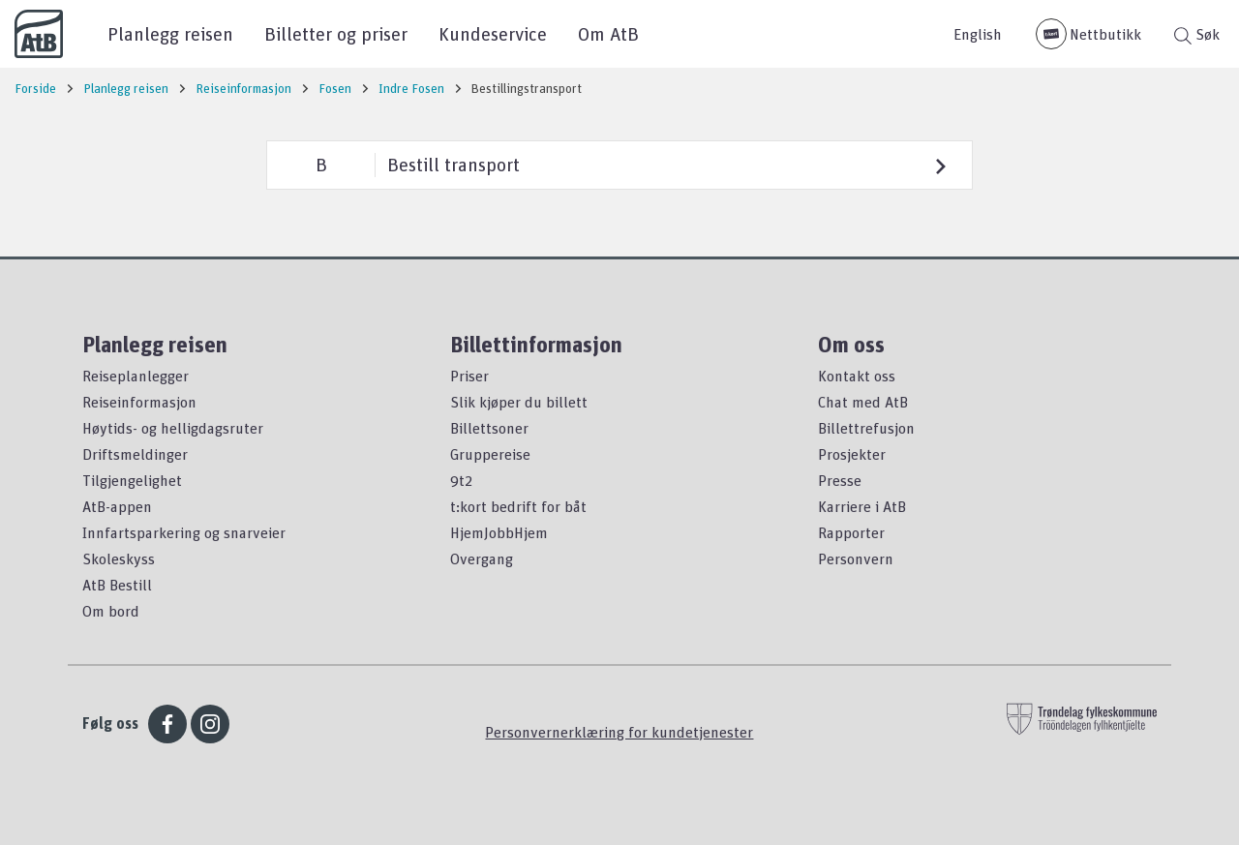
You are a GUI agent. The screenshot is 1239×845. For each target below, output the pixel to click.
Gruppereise (490, 454)
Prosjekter (852, 454)
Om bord (110, 610)
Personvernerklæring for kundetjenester (619, 731)
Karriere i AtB (862, 506)
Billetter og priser (336, 33)
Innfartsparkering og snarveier (184, 532)
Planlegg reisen (170, 33)
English (977, 34)
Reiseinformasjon (139, 401)
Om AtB (608, 33)
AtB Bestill (117, 584)
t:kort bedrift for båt (518, 506)
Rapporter (851, 532)
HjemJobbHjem (499, 532)
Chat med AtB (863, 401)
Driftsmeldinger (135, 454)
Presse (839, 480)
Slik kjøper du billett (519, 401)
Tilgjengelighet (132, 480)
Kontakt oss (856, 375)
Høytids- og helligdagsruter (172, 428)
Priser (469, 375)
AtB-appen (117, 506)
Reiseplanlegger (135, 375)
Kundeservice (492, 33)
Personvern (855, 558)
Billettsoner (489, 428)
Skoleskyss (118, 558)
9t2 (461, 480)
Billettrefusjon (866, 428)
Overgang (481, 558)
